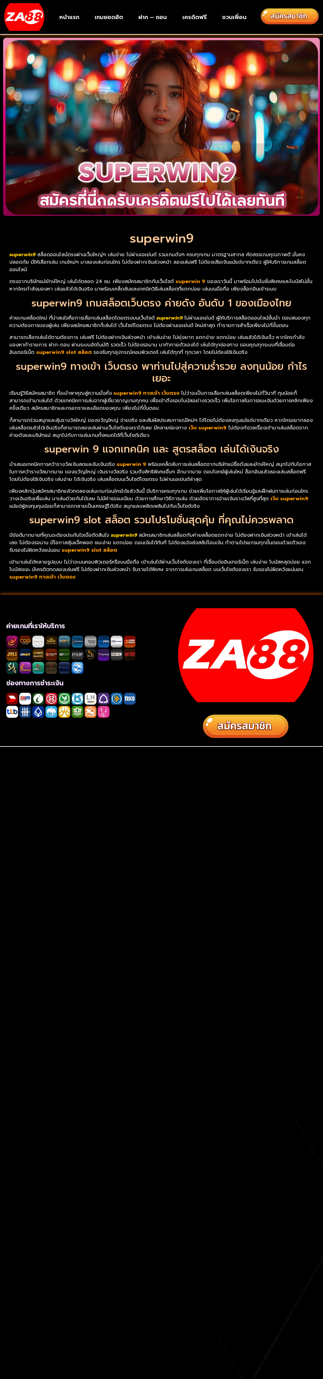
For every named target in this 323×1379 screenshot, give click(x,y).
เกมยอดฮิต (109, 17)
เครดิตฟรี (194, 17)
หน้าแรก (69, 17)
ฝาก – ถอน (152, 17)
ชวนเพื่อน (234, 17)
